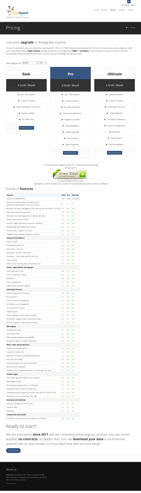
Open (128, 1)
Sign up (127, 5)
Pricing (113, 10)
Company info (11, 483)
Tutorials (121, 10)
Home (97, 10)
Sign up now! (13, 450)
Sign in (133, 5)
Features (104, 10)
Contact (130, 10)
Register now (26, 128)
